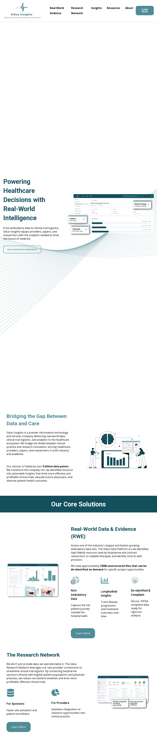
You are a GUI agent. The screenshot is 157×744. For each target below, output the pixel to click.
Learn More (83, 633)
